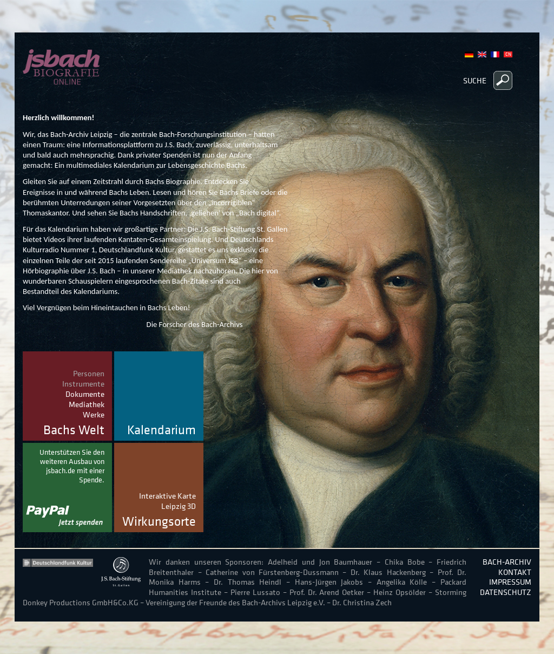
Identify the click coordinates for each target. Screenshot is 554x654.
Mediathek (86, 404)
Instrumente (83, 383)
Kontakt (514, 572)
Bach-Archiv (507, 561)
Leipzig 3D (178, 506)
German (469, 54)
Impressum (510, 581)
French (495, 54)
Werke (93, 414)
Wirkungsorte (159, 521)
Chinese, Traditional (508, 54)
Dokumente (84, 394)
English (482, 54)
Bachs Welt (73, 430)
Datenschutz (505, 592)
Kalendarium (161, 430)
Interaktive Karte (167, 496)
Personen (88, 373)
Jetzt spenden (67, 487)
